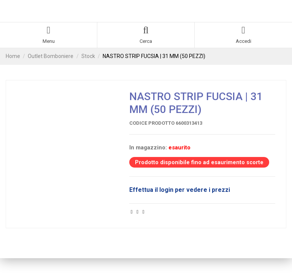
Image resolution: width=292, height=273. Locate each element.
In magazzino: (148, 147)
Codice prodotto (152, 123)
